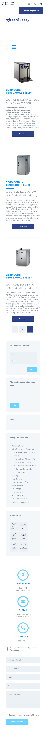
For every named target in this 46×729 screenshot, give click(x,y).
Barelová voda (18, 485)
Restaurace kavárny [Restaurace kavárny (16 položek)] (14, 536)
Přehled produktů (23, 25)
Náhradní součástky (21, 502)
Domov (9, 25)
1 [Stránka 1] (22, 329)
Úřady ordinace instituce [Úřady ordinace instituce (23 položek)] (23, 547)
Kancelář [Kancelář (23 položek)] (23, 526)
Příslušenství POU (20, 498)
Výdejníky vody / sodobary (24, 449)
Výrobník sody (18, 472)
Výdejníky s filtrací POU (24, 459)
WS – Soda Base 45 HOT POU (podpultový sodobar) (21, 194)
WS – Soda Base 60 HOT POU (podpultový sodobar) (21, 286)
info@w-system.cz (23, 614)
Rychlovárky (17, 479)
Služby (15, 475)
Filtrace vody (18, 492)
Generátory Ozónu (20, 482)
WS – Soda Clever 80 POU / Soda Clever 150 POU (22, 101)
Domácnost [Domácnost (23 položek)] (14, 526)
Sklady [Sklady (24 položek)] (23, 536)
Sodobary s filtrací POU (24, 462)
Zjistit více (23, 134)
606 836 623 (23, 641)
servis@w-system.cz (23, 617)
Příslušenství (18, 495)
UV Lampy (16, 489)
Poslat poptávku (31, 10)
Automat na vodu (20, 446)
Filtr (31, 369)
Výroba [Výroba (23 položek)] (14, 547)
